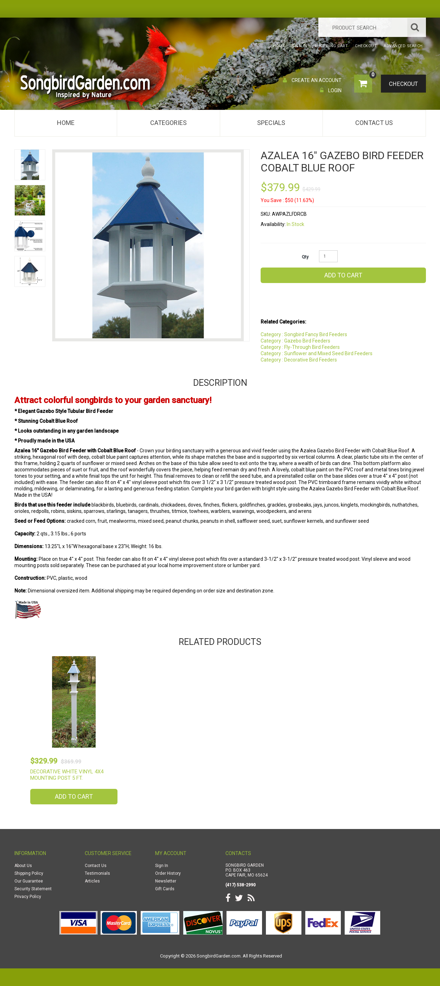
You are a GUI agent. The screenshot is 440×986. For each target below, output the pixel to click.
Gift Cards (164, 888)
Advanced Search (403, 46)
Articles (92, 881)
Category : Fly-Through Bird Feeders (300, 347)
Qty (305, 257)
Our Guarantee (28, 881)
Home (66, 122)
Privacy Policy (27, 896)
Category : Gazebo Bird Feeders (295, 341)
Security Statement (33, 888)
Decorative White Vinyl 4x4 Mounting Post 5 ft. (66, 774)
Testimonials (97, 873)
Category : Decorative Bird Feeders (299, 360)
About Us (23, 865)
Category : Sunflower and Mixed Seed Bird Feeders (316, 353)
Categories (168, 122)
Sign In (161, 865)
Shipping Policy (28, 873)
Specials (271, 122)
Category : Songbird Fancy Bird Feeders (304, 334)
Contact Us (374, 122)
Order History (168, 873)
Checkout (401, 84)
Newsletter (165, 881)
